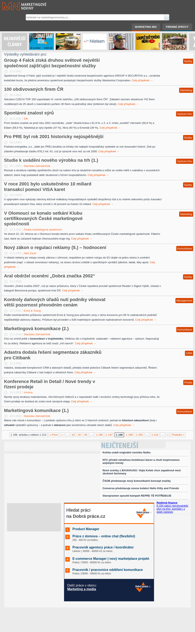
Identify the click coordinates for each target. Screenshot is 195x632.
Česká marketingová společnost (43, 229)
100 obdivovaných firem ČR (33, 89)
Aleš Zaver (30, 253)
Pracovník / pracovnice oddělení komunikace (107, 569)
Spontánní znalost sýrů (29, 112)
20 (79, 434)
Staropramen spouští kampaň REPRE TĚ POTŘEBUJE (137, 495)
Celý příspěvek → (142, 80)
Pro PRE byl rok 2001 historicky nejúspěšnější (53, 136)
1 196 (99, 434)
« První (54, 434)
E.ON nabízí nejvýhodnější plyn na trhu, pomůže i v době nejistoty (172, 508)
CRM (189, 353)
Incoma (28, 392)
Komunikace (184, 248)
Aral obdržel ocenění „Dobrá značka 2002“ (49, 275)
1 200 (139, 434)
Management (184, 300)
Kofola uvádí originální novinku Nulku (127, 452)
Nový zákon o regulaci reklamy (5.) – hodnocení (55, 247)
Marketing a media (81, 589)
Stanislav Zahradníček (37, 166)
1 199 (129, 434)
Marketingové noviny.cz (19, 6)
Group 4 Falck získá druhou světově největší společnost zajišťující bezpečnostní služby (52, 63)
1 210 (155, 434)
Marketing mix (146, 26)
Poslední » (178, 434)
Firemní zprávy (177, 26)
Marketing (186, 90)
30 (85, 434)
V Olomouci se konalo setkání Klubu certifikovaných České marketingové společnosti (43, 219)
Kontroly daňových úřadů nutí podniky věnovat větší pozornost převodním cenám (54, 302)
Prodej (188, 382)
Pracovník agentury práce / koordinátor (103, 547)
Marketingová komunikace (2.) (36, 328)
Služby (188, 61)
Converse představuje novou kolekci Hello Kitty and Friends (141, 488)
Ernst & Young (32, 310)
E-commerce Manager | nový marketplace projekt (110, 558)
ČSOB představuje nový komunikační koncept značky (137, 480)
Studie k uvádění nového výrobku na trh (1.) (51, 160)
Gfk (26, 118)
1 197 (109, 434)
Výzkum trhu (184, 113)
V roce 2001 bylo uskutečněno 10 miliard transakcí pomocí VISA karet (47, 186)
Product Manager (85, 529)
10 (73, 434)
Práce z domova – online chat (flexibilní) (103, 536)
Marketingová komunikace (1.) (36, 410)
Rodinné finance (166, 502)
